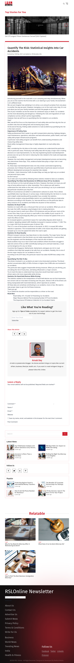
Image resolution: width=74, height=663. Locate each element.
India (7, 651)
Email (10, 411)
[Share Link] (14, 334)
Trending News (12, 646)
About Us (9, 605)
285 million (59, 226)
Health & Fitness (13, 655)
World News (10, 642)
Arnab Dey (11, 54)
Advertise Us (11, 614)
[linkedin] (20, 471)
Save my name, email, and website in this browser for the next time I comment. (35, 418)
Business (9, 637)
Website (10, 415)
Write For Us (11, 632)
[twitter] (14, 471)
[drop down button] (67, 4)
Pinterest (45, 655)
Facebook (45, 651)
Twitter (53, 651)
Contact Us (10, 610)
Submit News (11, 619)
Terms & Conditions (14, 627)
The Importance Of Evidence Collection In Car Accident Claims (34, 300)
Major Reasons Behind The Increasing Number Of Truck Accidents (35, 298)
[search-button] (64, 4)
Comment (11, 404)
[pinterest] (25, 471)
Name (10, 407)
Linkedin (60, 651)
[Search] (64, 434)
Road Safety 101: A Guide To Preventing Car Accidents (31, 296)
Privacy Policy (11, 623)
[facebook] (8, 471)
